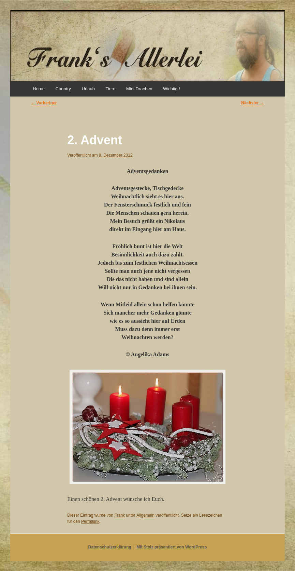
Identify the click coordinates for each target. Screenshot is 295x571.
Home (39, 88)
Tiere (110, 88)
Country (63, 88)
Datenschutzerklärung (109, 547)
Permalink (90, 521)
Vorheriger (44, 103)
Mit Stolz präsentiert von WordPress (171, 547)
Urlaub (88, 88)
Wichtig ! (171, 88)
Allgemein (145, 515)
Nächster (252, 103)
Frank (119, 515)
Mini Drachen (139, 88)
